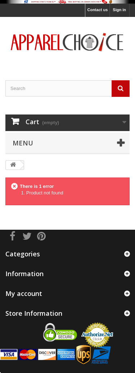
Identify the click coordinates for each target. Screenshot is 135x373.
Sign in (119, 10)
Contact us (97, 10)
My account (23, 293)
